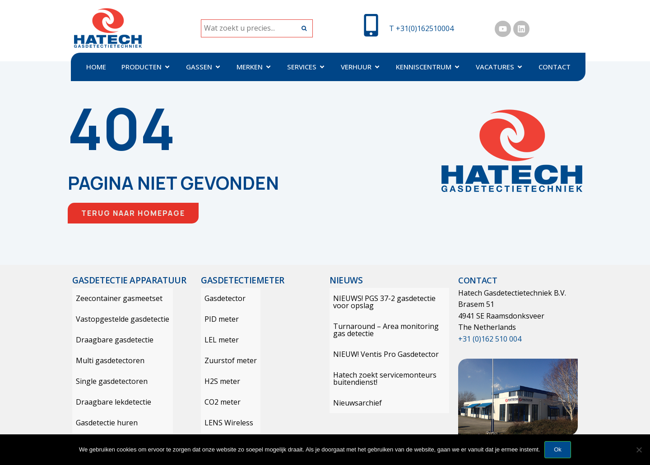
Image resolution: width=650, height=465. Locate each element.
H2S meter (219, 381)
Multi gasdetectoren (106, 360)
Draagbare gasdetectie (111, 340)
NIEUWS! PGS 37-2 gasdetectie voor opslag (381, 301)
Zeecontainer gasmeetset (115, 298)
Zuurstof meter (227, 360)
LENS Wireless (225, 423)
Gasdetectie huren (103, 423)
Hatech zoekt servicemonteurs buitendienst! (381, 378)
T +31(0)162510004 (421, 28)
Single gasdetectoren (108, 381)
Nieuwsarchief (354, 403)
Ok (558, 449)
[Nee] (638, 449)
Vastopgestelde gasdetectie (119, 319)
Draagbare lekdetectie (110, 402)
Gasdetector (221, 298)
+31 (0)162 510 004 (489, 339)
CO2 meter (219, 402)
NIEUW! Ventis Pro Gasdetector (382, 354)
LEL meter (218, 340)
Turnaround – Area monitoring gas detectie (389, 329)
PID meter (218, 319)
